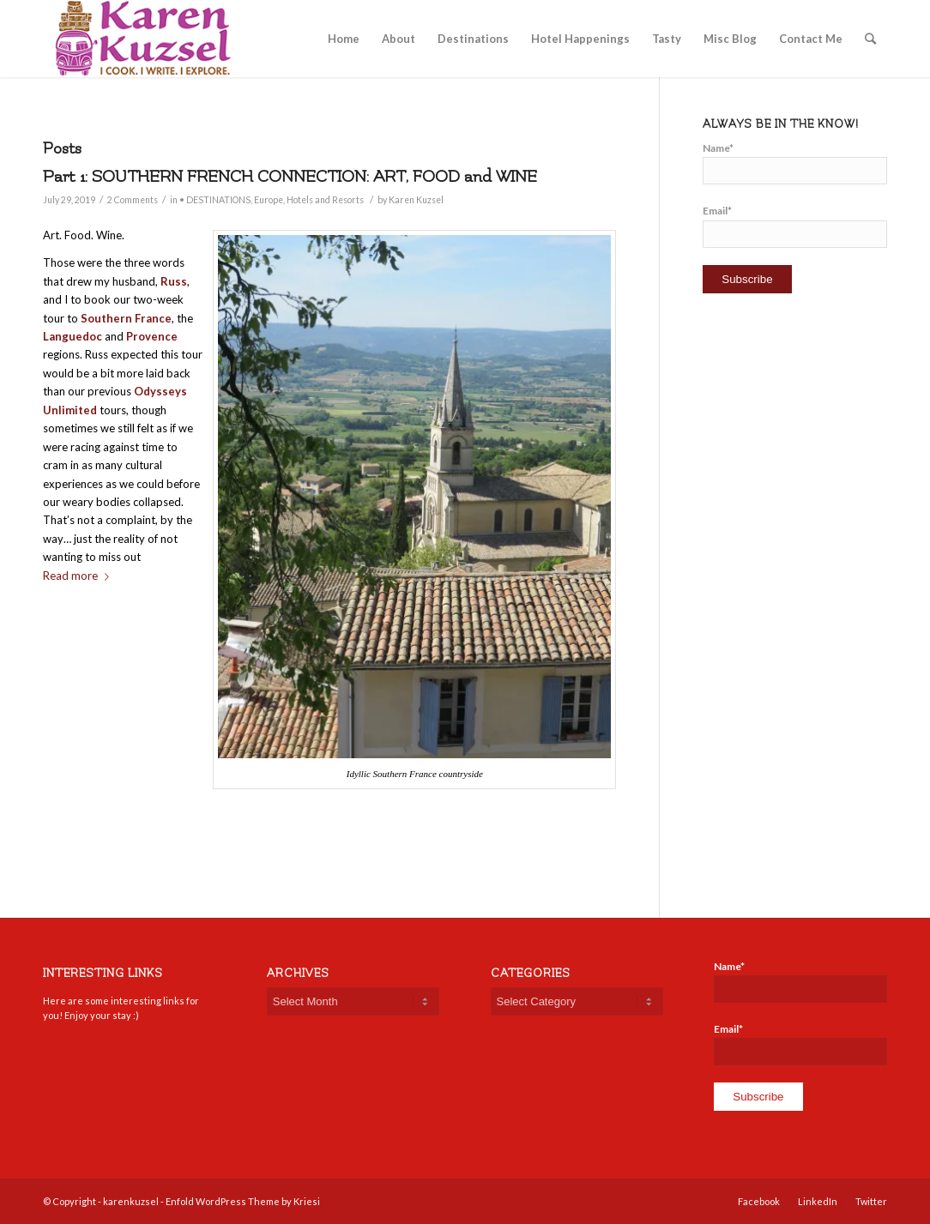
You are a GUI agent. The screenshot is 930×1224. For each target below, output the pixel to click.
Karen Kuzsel (416, 200)
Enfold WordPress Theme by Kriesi (243, 1201)
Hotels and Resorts (325, 200)
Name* (795, 163)
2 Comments (132, 200)
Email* (795, 225)
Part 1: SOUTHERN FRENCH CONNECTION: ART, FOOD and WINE (290, 176)
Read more (79, 575)
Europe (268, 200)
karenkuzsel (131, 1201)
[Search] (870, 38)
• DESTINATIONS (215, 200)
